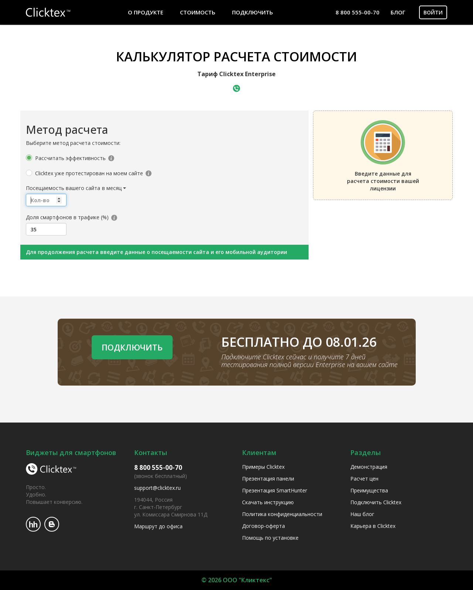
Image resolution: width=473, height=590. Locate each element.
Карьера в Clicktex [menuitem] (372, 525)
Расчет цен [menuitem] (364, 478)
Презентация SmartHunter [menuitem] (274, 490)
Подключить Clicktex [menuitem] (375, 502)
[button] (114, 188)
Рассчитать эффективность (70, 158)
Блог (398, 12)
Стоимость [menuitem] (197, 12)
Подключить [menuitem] (252, 12)
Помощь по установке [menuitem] (270, 537)
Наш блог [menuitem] (362, 514)
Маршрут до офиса (158, 526)
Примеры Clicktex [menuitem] (263, 466)
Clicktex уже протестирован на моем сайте (89, 173)
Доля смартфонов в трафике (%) (67, 217)
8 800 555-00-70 (358, 12)
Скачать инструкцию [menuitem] (268, 502)
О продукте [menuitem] (145, 12)
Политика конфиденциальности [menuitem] (282, 514)
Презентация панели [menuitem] (268, 478)
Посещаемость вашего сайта (63, 187)
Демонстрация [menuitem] (368, 466)
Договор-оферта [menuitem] (263, 525)
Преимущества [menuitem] (369, 490)
